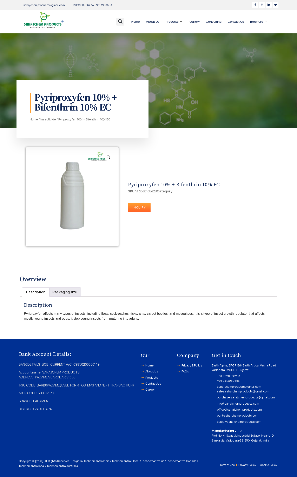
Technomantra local (32, 466)
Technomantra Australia (62, 466)
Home (135, 21)
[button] (120, 22)
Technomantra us (152, 461)
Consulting (214, 21)
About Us (152, 21)
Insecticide (48, 119)
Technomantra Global (125, 461)
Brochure (259, 21)
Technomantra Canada (181, 461)
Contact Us (236, 21)
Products (174, 21)
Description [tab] (35, 292)
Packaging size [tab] (64, 292)
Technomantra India (97, 461)
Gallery (195, 21)
